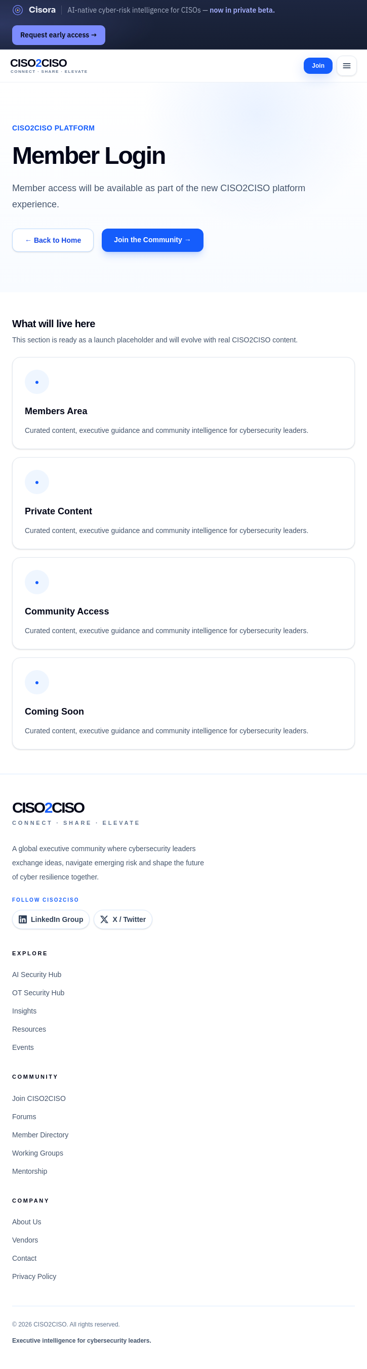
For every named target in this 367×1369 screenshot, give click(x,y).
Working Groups (37, 1153)
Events (23, 1047)
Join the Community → (152, 240)
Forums (24, 1117)
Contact (24, 1258)
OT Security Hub (38, 993)
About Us (27, 1222)
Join (318, 65)
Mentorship (29, 1171)
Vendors (25, 1240)
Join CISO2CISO (39, 1098)
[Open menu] (347, 66)
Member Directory (40, 1135)
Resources (29, 1029)
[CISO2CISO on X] (123, 919)
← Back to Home (53, 240)
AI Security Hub (36, 974)
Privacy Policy (34, 1276)
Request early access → (58, 34)
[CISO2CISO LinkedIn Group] (51, 919)
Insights (24, 1011)
